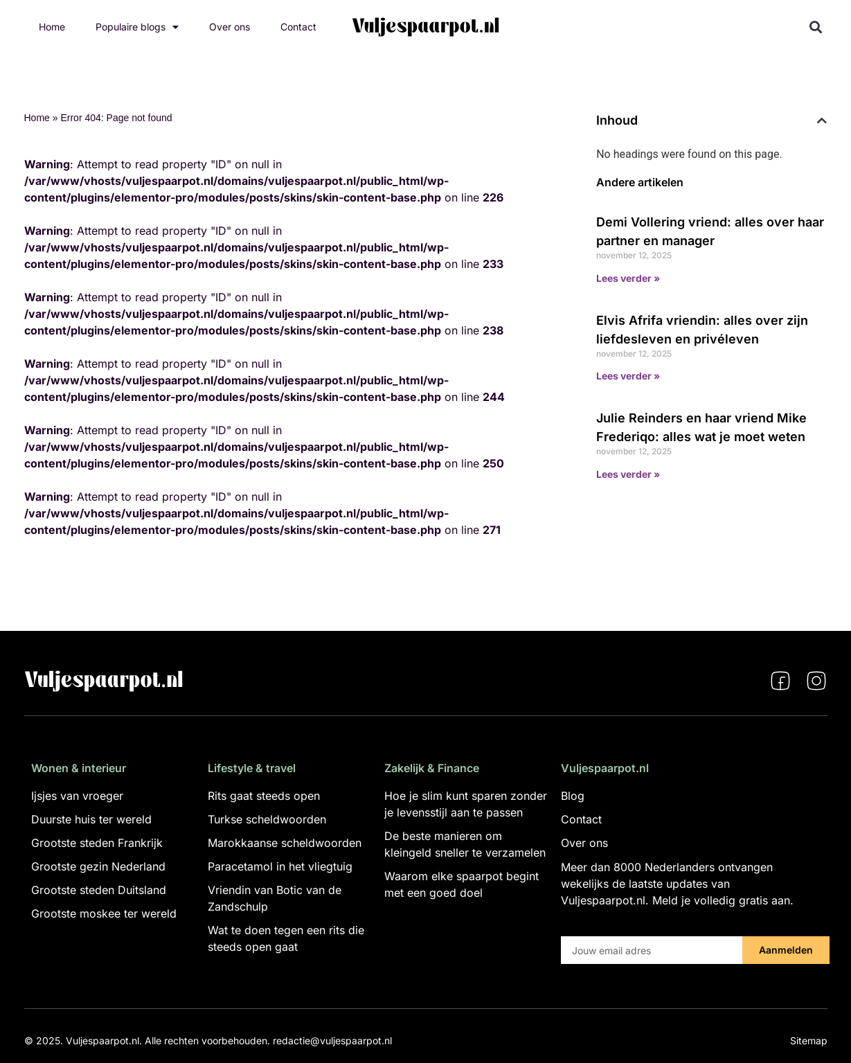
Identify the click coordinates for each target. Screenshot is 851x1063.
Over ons (229, 27)
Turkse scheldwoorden (267, 819)
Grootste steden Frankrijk (97, 843)
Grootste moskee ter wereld (104, 913)
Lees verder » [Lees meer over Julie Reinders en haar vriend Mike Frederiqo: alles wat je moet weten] (628, 474)
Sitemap (808, 1040)
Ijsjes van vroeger (77, 796)
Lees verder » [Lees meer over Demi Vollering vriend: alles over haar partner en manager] (628, 278)
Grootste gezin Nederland (98, 866)
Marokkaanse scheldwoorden (284, 843)
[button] (815, 27)
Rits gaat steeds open (264, 796)
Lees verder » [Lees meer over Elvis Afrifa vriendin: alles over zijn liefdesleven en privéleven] (628, 376)
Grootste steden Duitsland (98, 890)
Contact (298, 27)
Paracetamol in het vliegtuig (280, 866)
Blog (572, 796)
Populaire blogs (137, 27)
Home (52, 27)
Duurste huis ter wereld (91, 819)
